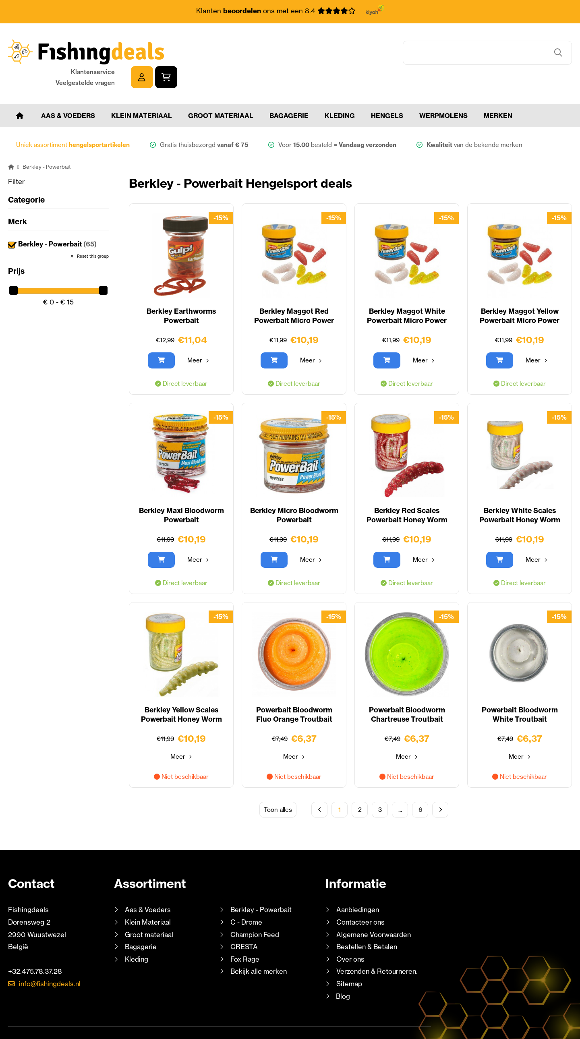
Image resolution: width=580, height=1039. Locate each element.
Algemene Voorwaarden (374, 911)
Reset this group (92, 232)
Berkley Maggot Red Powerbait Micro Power (294, 293)
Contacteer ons (361, 898)
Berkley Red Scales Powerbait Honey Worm (407, 492)
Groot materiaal (220, 92)
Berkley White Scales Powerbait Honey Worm (519, 492)
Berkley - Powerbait (58, 220)
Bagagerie (289, 92)
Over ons (350, 935)
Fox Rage (245, 935)
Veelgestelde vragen (480, 57)
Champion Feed (255, 911)
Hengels (387, 92)
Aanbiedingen (358, 886)
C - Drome (246, 898)
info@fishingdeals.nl (51, 960)
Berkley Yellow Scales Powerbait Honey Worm (181, 691)
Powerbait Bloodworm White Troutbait (520, 691)
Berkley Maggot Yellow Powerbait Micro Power (519, 293)
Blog (342, 972)
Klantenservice (488, 46)
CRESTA (243, 923)
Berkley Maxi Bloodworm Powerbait (181, 492)
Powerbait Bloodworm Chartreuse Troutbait (407, 691)
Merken (498, 92)
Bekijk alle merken (259, 948)
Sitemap (349, 960)
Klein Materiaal (141, 92)
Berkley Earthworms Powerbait (181, 293)
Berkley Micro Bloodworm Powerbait (294, 492)
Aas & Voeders (68, 92)
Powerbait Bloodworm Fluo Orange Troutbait (294, 691)
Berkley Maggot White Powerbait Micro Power (406, 293)
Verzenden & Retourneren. (378, 948)
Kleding (340, 92)
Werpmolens (443, 92)
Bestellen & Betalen (368, 923)
